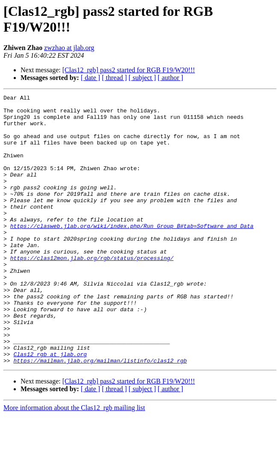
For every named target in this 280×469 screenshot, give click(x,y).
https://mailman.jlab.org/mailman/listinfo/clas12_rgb (100, 414)
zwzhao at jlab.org (69, 47)
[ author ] (170, 77)
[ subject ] (142, 77)
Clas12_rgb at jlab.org (50, 406)
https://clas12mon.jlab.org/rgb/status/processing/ (92, 291)
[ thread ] (114, 77)
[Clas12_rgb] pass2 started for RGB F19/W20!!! (128, 70)
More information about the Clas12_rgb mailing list (74, 461)
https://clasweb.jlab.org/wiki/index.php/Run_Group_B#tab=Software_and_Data (131, 253)
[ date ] (90, 77)
